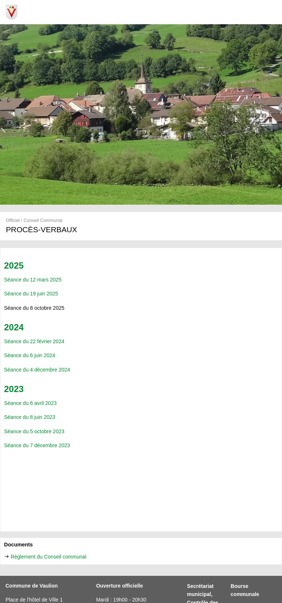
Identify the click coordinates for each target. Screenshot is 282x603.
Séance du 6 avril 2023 (30, 403)
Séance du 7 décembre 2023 (37, 445)
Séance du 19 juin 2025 (31, 294)
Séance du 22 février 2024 (34, 341)
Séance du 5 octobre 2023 (35, 431)
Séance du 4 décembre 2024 (37, 370)
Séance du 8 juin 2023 (29, 417)
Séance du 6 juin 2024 (29, 355)
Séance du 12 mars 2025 (32, 280)
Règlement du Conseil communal (48, 557)
